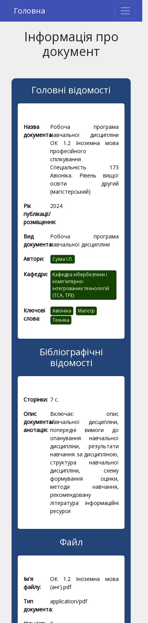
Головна (29, 10)
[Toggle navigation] (125, 11)
